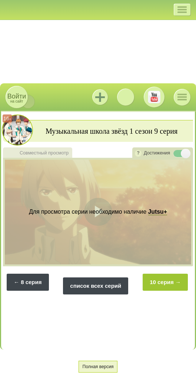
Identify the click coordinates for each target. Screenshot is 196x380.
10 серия (162, 282)
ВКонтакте (125, 97)
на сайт (16, 98)
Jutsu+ (100, 97)
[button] (182, 10)
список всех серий (95, 286)
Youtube (154, 97)
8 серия (31, 282)
